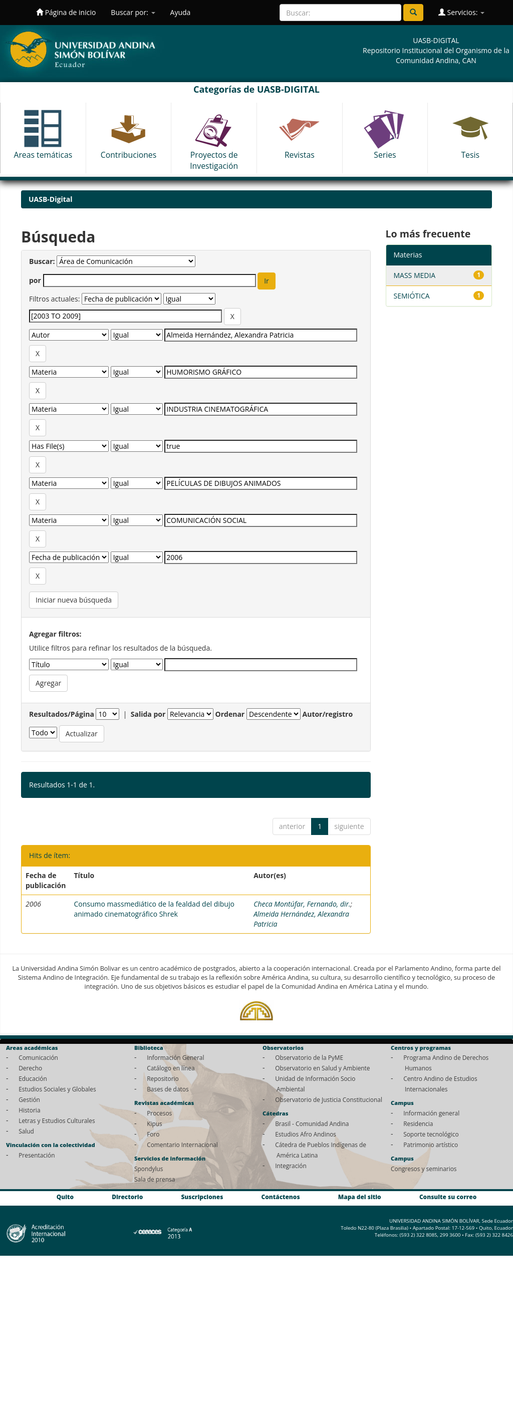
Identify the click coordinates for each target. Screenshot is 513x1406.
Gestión (29, 1099)
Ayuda (180, 12)
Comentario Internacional (182, 1145)
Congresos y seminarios (423, 1169)
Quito (65, 1197)
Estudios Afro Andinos (305, 1134)
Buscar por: (133, 12)
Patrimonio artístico (430, 1145)
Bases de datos (167, 1089)
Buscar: (42, 261)
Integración (291, 1166)
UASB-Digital (51, 199)
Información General (175, 1057)
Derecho (30, 1068)
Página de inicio (66, 12)
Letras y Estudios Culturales (57, 1120)
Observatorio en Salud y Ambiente (322, 1068)
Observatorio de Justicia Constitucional (328, 1099)
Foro (153, 1134)
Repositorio (163, 1078)
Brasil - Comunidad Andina (312, 1123)
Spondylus (148, 1169)
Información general (431, 1113)
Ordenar (230, 714)
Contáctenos (281, 1197)
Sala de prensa (154, 1179)
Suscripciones (202, 1197)
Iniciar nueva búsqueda (74, 600)
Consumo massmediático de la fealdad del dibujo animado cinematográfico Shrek (154, 909)
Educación (33, 1078)
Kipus (154, 1123)
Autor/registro (328, 714)
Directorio (127, 1197)
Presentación (37, 1155)
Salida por (148, 714)
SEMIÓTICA (412, 296)
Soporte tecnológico (430, 1134)
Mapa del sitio (359, 1197)
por (35, 280)
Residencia (418, 1123)
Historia (29, 1110)
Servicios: (461, 12)
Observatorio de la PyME (309, 1057)
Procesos (159, 1113)
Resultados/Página (61, 714)
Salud (26, 1131)
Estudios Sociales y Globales (57, 1089)
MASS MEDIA (415, 275)
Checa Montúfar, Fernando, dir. (301, 904)
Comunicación (38, 1057)
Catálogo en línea (170, 1068)
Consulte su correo (447, 1197)
